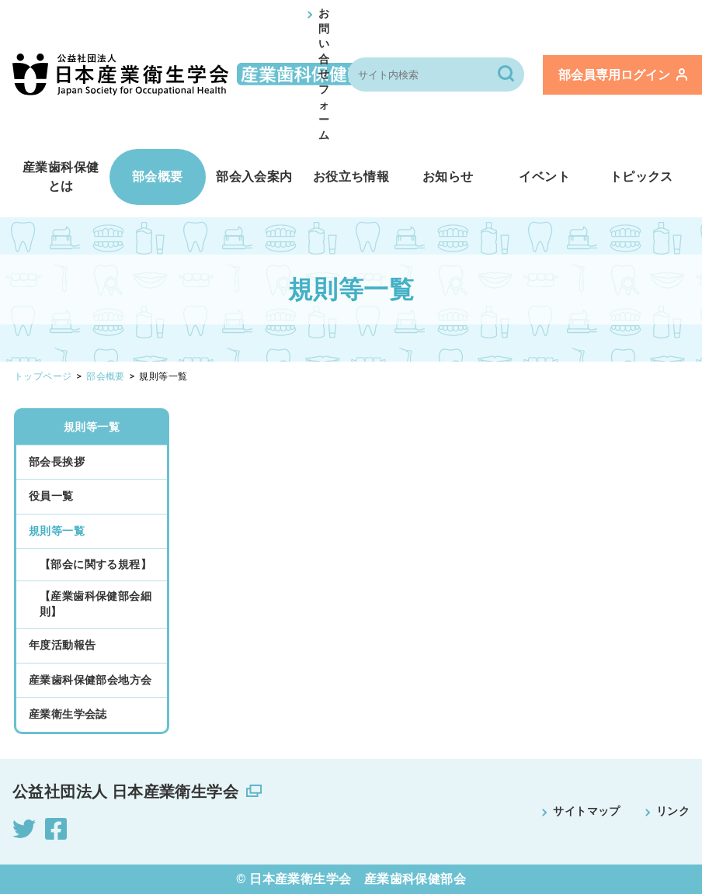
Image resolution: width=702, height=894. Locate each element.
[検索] (507, 74)
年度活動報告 (62, 645)
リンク (673, 811)
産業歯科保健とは (61, 176)
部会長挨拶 (57, 462)
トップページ (42, 376)
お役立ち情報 (351, 176)
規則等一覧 (92, 427)
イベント (544, 176)
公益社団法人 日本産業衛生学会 (125, 791)
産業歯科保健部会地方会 (90, 680)
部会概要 (157, 176)
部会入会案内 (254, 176)
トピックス (641, 176)
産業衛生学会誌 (68, 714)
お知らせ (448, 176)
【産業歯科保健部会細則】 (95, 604)
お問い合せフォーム (323, 74)
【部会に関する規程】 (95, 564)
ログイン (622, 75)
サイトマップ (586, 811)
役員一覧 (51, 496)
